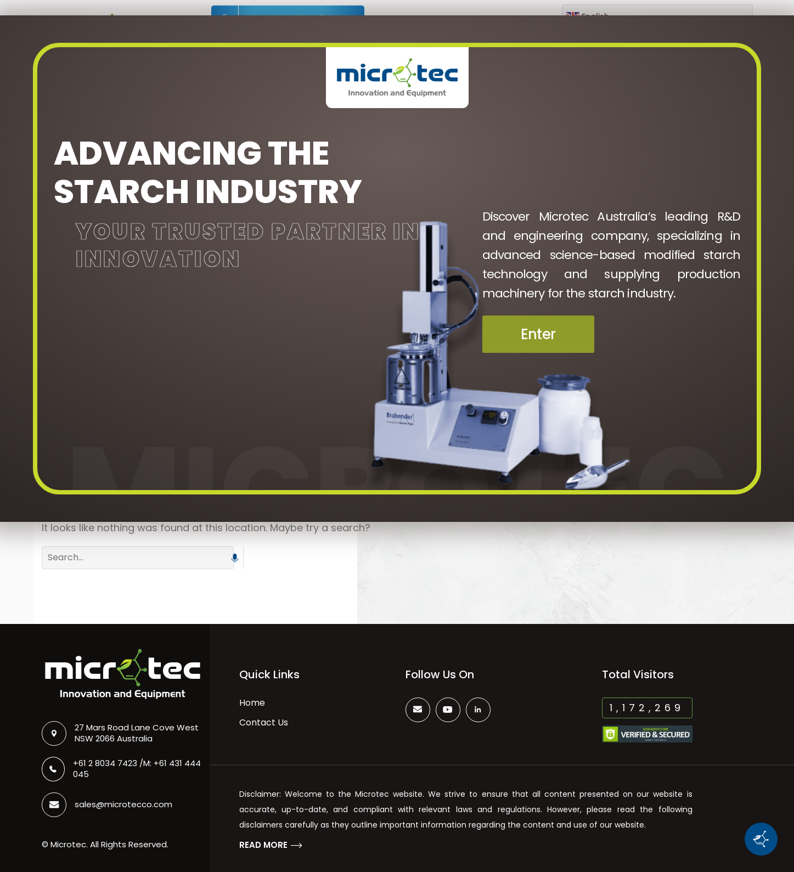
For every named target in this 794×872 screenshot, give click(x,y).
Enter (538, 334)
